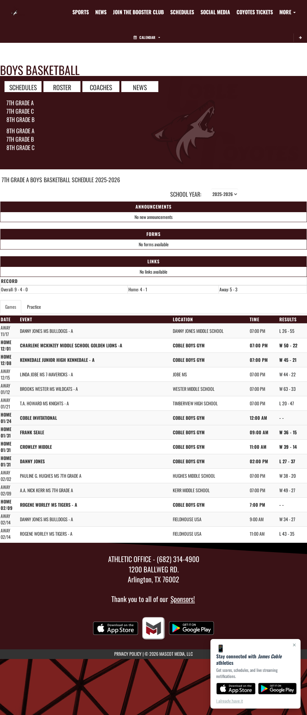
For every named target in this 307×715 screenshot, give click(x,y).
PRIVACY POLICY (128, 653)
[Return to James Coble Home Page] (18, 8)
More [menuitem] (287, 12)
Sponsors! (183, 599)
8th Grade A (20, 131)
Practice (34, 306)
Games (10, 306)
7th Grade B (20, 139)
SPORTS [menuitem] (80, 12)
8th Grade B (20, 119)
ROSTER (62, 86)
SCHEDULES (23, 86)
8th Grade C (20, 147)
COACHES (101, 86)
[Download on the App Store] (236, 688)
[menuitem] (101, 12)
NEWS (140, 86)
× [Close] (294, 645)
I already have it (229, 701)
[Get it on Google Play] (277, 688)
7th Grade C (20, 111)
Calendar (147, 37)
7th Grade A (20, 103)
